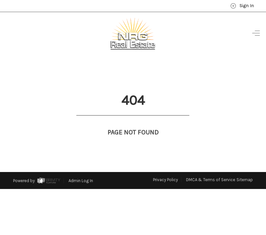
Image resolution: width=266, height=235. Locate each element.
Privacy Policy (165, 167)
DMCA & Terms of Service (210, 167)
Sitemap (245, 167)
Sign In (242, 6)
